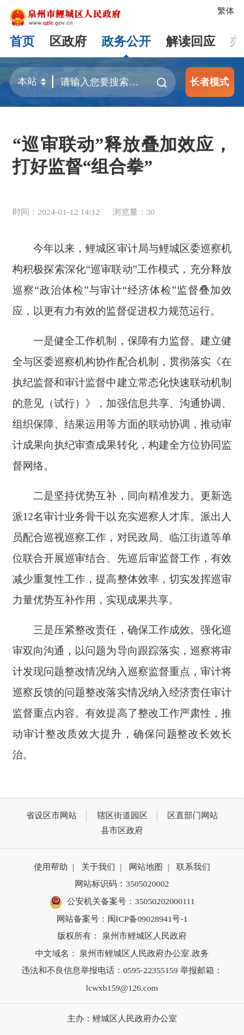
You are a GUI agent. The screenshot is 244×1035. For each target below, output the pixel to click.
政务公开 (126, 41)
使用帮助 (51, 867)
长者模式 (209, 81)
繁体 (225, 11)
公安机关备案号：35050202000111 (122, 902)
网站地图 (146, 867)
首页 (22, 41)
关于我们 (98, 867)
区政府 (68, 41)
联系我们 (193, 867)
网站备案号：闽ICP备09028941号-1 (122, 919)
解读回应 (190, 41)
